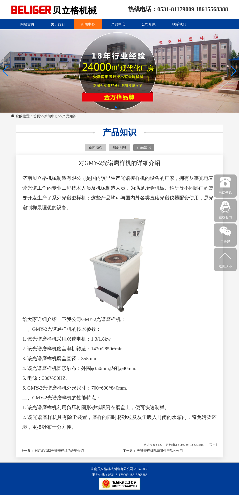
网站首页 (27, 24)
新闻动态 (95, 147)
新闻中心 (88, 24)
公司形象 (149, 24)
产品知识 (69, 116)
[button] (233, 71)
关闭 (212, 444)
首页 (36, 116)
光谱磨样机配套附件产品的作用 (160, 451)
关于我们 (58, 24)
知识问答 (119, 147)
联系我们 (179, 24)
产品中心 (118, 24)
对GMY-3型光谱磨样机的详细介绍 (59, 451)
